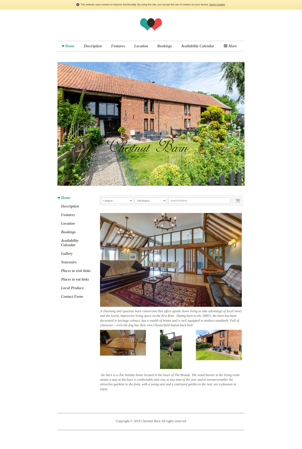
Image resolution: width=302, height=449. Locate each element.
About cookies (217, 4)
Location (141, 46)
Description (93, 46)
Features (118, 46)
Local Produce (72, 288)
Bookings (164, 46)
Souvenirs (69, 262)
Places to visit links (76, 271)
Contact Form (72, 296)
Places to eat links (75, 279)
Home (70, 46)
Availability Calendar (197, 46)
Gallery (67, 254)
